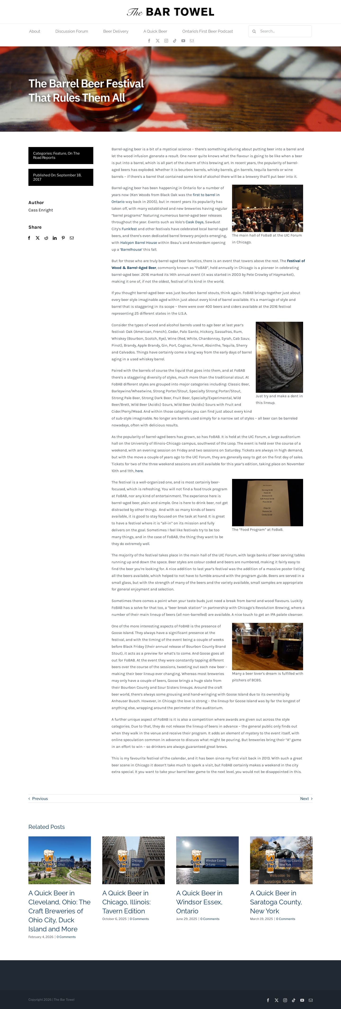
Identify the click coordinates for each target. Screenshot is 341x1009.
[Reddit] (46, 238)
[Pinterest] (63, 238)
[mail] (192, 41)
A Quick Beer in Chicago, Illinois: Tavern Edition (126, 902)
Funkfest (129, 229)
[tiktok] (175, 41)
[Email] (71, 238)
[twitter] (158, 41)
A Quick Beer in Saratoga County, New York (276, 902)
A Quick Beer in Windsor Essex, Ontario (199, 902)
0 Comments (66, 937)
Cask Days (194, 222)
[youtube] (183, 41)
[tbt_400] (170, 9)
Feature (59, 153)
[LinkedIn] (54, 238)
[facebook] (149, 41)
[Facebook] (29, 238)
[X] (37, 238)
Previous (40, 798)
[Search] (254, 31)
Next (304, 798)
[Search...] (280, 31)
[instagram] (166, 41)
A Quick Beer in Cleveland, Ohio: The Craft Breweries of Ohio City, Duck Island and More (59, 911)
